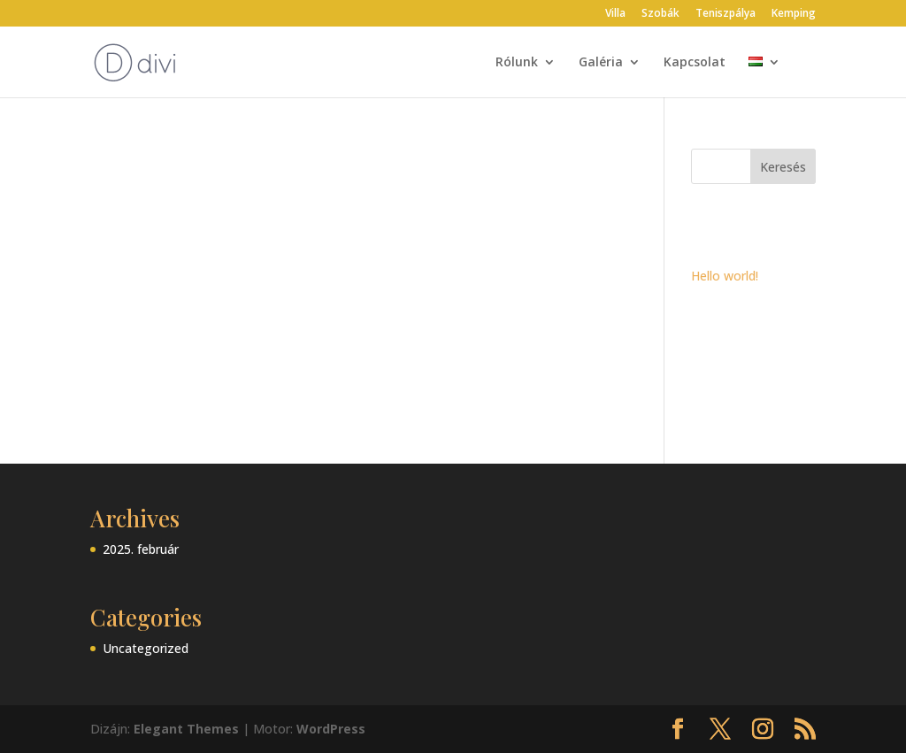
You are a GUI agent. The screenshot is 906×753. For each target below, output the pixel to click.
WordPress (330, 728)
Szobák (660, 14)
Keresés (783, 166)
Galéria (601, 63)
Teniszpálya (725, 14)
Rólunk (516, 63)
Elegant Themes (186, 728)
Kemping (794, 14)
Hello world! (724, 275)
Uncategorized (145, 648)
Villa (615, 14)
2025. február (141, 549)
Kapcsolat (695, 63)
